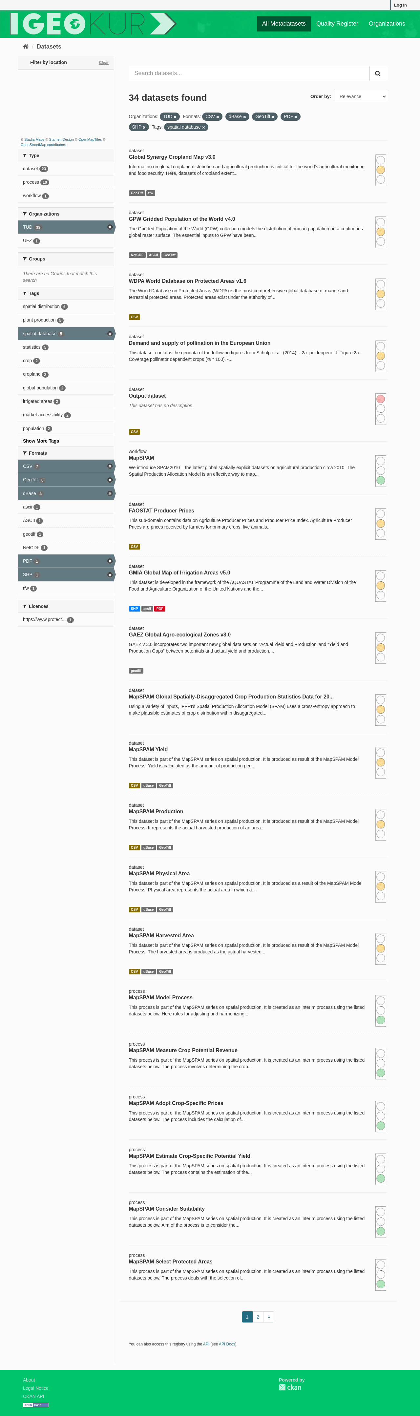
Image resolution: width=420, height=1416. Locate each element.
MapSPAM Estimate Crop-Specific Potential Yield (189, 1156)
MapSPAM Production (156, 811)
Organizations (387, 23)
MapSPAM (141, 458)
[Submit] (378, 73)
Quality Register (337, 23)
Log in (400, 5)
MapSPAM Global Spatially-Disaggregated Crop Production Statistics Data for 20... (231, 696)
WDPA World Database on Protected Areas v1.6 (187, 281)
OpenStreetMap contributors (43, 145)
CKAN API (33, 1396)
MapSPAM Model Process (161, 997)
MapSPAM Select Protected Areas (171, 1261)
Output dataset (147, 396)
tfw (150, 193)
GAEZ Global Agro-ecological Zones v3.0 (180, 634)
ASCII (153, 255)
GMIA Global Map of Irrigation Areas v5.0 (179, 572)
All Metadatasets (284, 23)
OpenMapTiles (90, 139)
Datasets (49, 46)
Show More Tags (41, 441)
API (206, 1344)
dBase (148, 785)
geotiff (136, 671)
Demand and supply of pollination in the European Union (200, 343)
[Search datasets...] (249, 73)
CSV (134, 317)
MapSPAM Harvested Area (161, 935)
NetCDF (137, 255)
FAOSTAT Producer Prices (161, 510)
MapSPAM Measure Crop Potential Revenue (183, 1050)
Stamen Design (61, 139)
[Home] (26, 46)
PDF (160, 609)
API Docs (227, 1344)
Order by (319, 96)
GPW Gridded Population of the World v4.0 (182, 219)
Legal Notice (36, 1388)
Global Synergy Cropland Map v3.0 (172, 157)
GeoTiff (137, 193)
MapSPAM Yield (148, 749)
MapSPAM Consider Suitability (167, 1209)
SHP (134, 609)
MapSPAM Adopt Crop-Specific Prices (176, 1103)
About (29, 1380)
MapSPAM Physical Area (159, 873)
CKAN (290, 1387)
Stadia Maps (34, 139)
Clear (104, 62)
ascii (147, 609)
